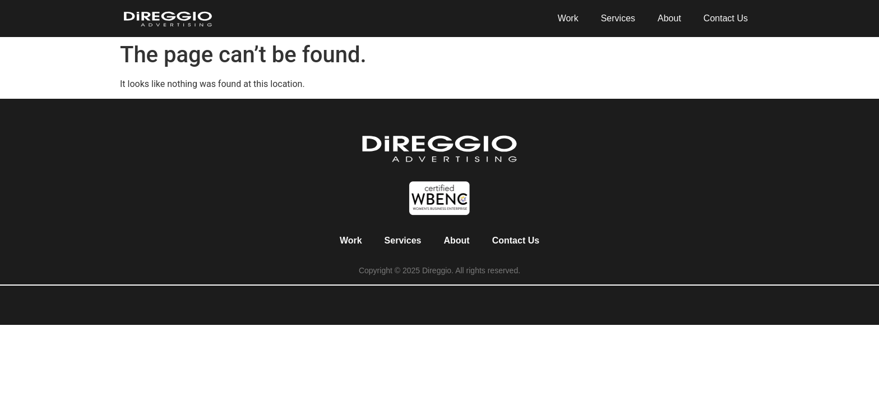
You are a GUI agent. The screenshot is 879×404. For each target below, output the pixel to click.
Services (618, 18)
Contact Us (726, 18)
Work (568, 18)
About (669, 18)
